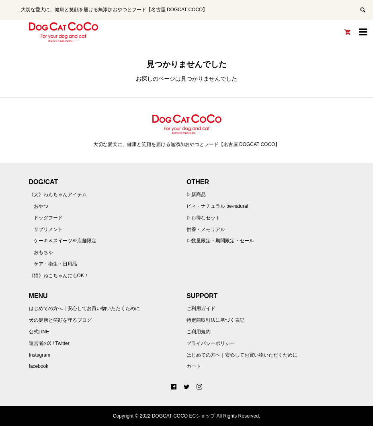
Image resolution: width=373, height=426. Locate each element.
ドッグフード (48, 218)
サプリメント (48, 229)
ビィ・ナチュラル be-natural (217, 206)
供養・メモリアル (205, 229)
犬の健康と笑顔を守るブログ (60, 320)
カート (193, 366)
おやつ (41, 206)
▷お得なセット (203, 218)
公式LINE (39, 332)
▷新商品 (196, 194)
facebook (39, 366)
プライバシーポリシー (210, 343)
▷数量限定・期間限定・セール (220, 240)
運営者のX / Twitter (49, 343)
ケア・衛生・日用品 (55, 264)
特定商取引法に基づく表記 (215, 320)
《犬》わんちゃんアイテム (58, 194)
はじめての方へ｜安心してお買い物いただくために (84, 308)
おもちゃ (43, 252)
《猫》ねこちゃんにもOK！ (59, 275)
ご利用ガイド (200, 308)
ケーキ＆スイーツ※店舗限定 (65, 240)
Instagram (39, 355)
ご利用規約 (198, 332)
